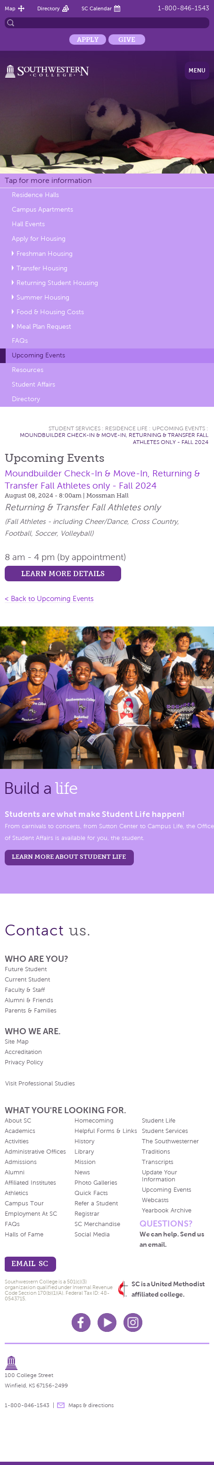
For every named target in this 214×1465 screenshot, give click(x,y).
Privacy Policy (24, 1062)
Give (126, 39)
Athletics (16, 1193)
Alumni (15, 1172)
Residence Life (126, 428)
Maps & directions (91, 1405)
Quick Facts (91, 1193)
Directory (48, 8)
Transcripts (157, 1162)
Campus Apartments (42, 209)
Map (10, 8)
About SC (18, 1120)
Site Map (17, 1041)
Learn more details (63, 574)
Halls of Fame (24, 1234)
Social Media (92, 1234)
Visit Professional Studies (40, 1083)
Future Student (26, 969)
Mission (85, 1162)
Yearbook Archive (166, 1210)
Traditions (156, 1151)
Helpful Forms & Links (105, 1131)
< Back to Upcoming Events (49, 598)
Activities (17, 1141)
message (61, 1405)
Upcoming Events (38, 355)
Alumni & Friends (29, 1000)
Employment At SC (31, 1214)
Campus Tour (24, 1203)
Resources (27, 369)
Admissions (21, 1162)
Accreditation (23, 1052)
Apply (88, 39)
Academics (20, 1131)
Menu (197, 70)
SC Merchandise (97, 1224)
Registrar (86, 1214)
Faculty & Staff (25, 990)
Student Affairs (33, 384)
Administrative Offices (35, 1151)
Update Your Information (159, 1176)
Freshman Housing (44, 253)
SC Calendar (97, 8)
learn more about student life (69, 856)
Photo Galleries (95, 1183)
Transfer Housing (41, 268)
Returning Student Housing (57, 282)
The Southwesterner (170, 1141)
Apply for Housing (39, 238)
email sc (29, 1263)
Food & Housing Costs (50, 312)
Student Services (74, 428)
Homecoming (94, 1120)
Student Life (158, 1120)
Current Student (27, 979)
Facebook (81, 1322)
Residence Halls (35, 194)
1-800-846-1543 (183, 8)
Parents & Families (31, 1010)
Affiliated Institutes (30, 1183)
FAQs (20, 340)
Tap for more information (48, 180)
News (82, 1172)
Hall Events (28, 224)
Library (84, 1151)
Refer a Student (96, 1203)
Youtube (107, 1322)
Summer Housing (42, 297)
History (84, 1141)
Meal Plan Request (43, 326)
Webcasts (155, 1200)
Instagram (132, 1322)
